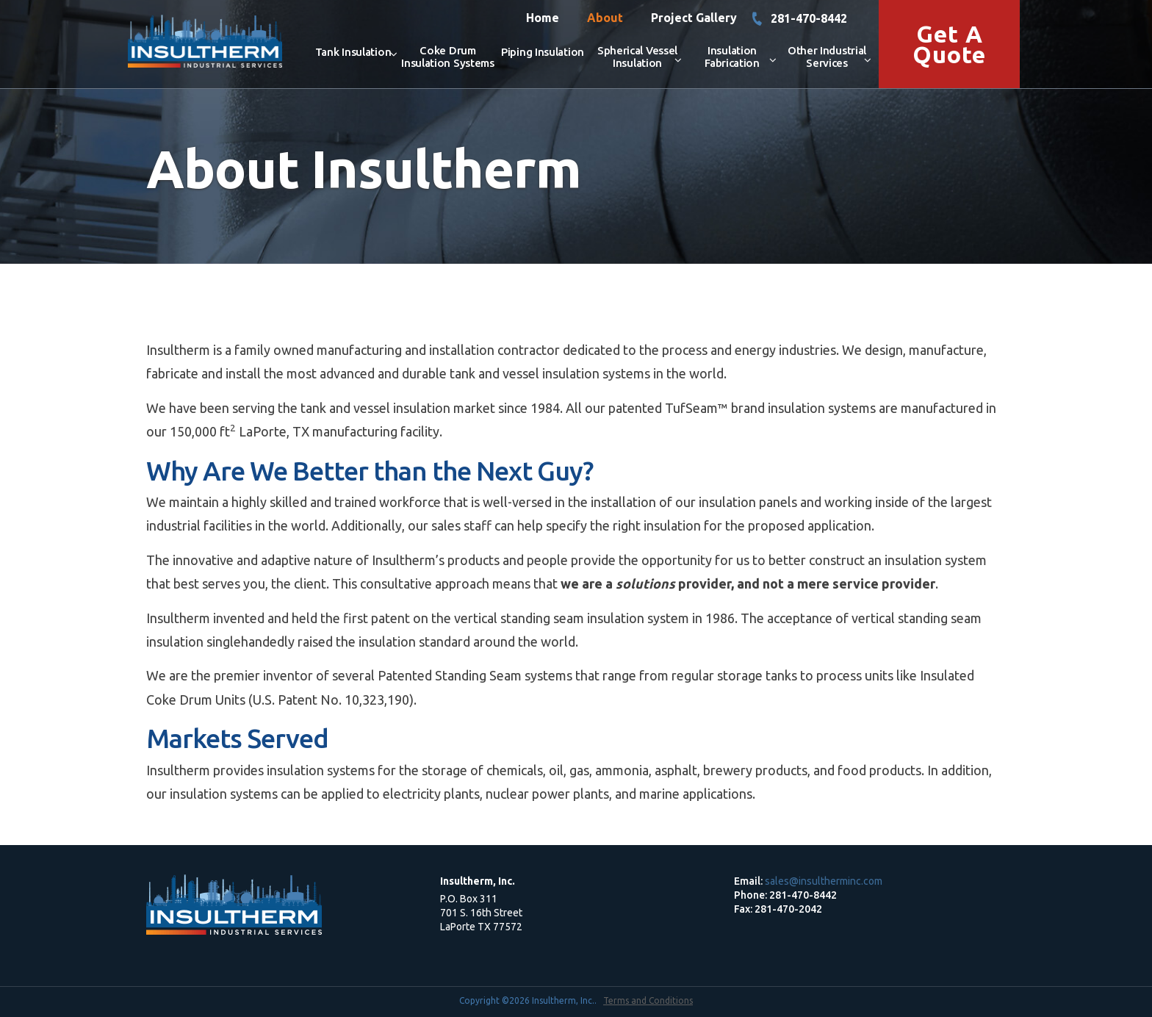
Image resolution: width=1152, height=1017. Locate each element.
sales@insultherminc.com (823, 881)
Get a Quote (949, 44)
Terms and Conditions (648, 1000)
